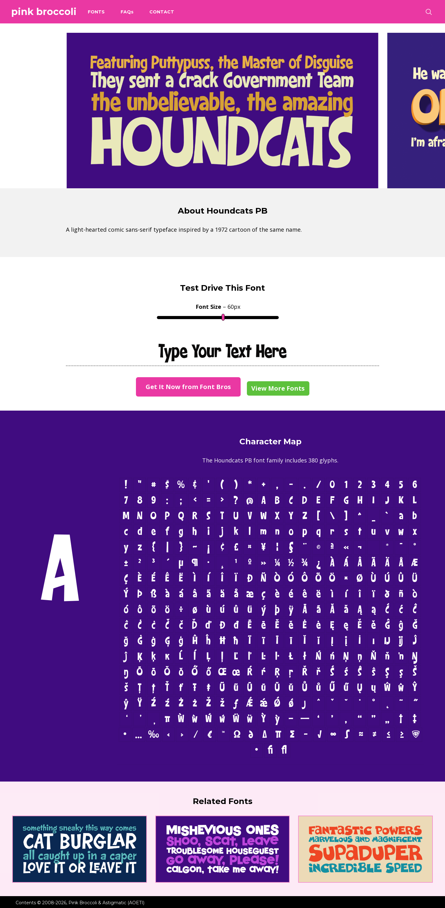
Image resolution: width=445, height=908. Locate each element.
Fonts (96, 12)
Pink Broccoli (44, 11)
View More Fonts (278, 388)
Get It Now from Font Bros (188, 386)
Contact (161, 12)
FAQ (127, 12)
